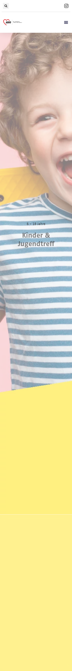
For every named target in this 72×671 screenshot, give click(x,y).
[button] (6, 6)
